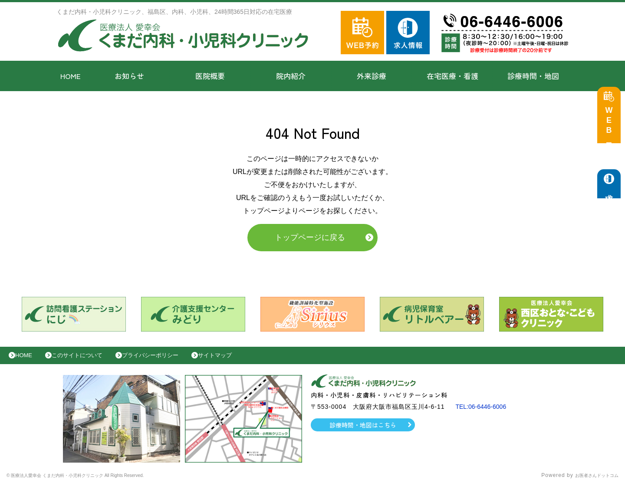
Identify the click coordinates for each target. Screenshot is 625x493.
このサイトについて (88, 359)
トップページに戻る (310, 239)
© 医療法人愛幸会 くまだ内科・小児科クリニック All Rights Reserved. (99, 482)
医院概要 (210, 75)
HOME (70, 75)
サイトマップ (245, 359)
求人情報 (611, 195)
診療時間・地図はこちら (363, 431)
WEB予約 (611, 126)
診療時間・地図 (533, 75)
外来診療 (371, 75)
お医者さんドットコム (590, 482)
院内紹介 (291, 75)
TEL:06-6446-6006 (484, 413)
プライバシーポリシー (171, 359)
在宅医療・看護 (452, 75)
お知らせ (129, 75)
